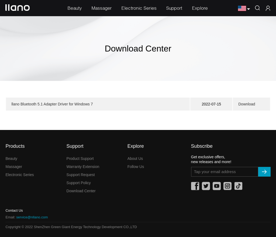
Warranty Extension (83, 166)
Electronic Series (139, 8)
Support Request (81, 175)
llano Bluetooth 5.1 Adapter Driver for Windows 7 (52, 104)
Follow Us (135, 166)
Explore (200, 8)
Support (174, 8)
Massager (102, 8)
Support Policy (79, 183)
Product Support (80, 158)
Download (246, 104)
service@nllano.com (32, 217)
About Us (135, 158)
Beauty (74, 8)
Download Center (81, 191)
